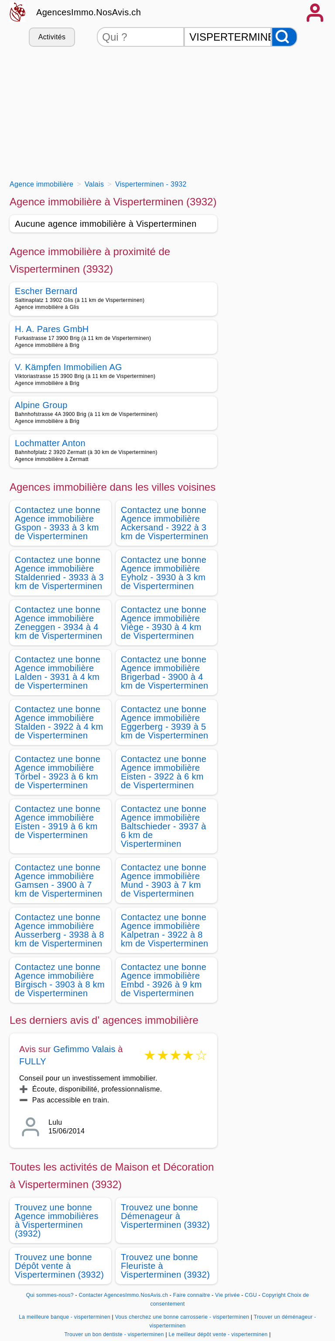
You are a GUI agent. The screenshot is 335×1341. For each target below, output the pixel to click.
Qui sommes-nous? (50, 1295)
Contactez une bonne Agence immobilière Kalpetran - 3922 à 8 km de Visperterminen (165, 930)
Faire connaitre (191, 1295)
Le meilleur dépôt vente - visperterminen (218, 1334)
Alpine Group (41, 405)
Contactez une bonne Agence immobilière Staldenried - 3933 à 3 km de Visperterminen (59, 573)
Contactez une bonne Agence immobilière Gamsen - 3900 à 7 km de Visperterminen (59, 880)
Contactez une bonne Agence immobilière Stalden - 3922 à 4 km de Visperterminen (59, 722)
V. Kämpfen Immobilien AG (68, 367)
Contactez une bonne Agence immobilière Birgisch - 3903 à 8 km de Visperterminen (60, 980)
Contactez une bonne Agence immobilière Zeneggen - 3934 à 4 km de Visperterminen (59, 623)
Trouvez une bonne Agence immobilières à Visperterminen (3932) (57, 1220)
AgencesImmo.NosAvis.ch (88, 12)
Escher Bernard (46, 291)
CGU (251, 1295)
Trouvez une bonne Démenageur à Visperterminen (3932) (165, 1216)
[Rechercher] (284, 37)
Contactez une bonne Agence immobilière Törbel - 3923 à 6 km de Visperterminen (57, 772)
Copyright (274, 1295)
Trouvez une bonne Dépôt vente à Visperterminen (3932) (59, 1265)
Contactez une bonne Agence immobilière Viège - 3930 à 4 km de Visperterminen (163, 623)
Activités (51, 37)
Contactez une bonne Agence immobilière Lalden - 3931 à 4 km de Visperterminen (57, 672)
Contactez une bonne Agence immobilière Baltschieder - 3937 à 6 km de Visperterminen (163, 826)
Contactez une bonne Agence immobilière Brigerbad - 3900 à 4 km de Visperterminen (165, 672)
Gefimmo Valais (84, 1049)
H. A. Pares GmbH (52, 329)
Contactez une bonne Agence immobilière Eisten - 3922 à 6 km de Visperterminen (163, 772)
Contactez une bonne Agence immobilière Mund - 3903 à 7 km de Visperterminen (163, 880)
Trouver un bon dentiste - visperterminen (114, 1334)
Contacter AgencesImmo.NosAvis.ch (123, 1295)
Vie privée (227, 1295)
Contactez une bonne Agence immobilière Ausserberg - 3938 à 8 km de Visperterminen (59, 930)
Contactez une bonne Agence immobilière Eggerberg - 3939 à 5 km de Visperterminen (165, 722)
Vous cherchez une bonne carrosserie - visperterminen (182, 1317)
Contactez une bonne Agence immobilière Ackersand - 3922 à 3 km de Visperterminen (165, 523)
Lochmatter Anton (50, 443)
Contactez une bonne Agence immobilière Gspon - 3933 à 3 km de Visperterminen (57, 523)
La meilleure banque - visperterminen (64, 1317)
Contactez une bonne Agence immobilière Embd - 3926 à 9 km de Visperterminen (163, 980)
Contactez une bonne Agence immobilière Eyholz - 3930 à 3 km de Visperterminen (163, 573)
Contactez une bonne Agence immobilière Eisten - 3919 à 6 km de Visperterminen (57, 822)
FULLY (32, 1061)
